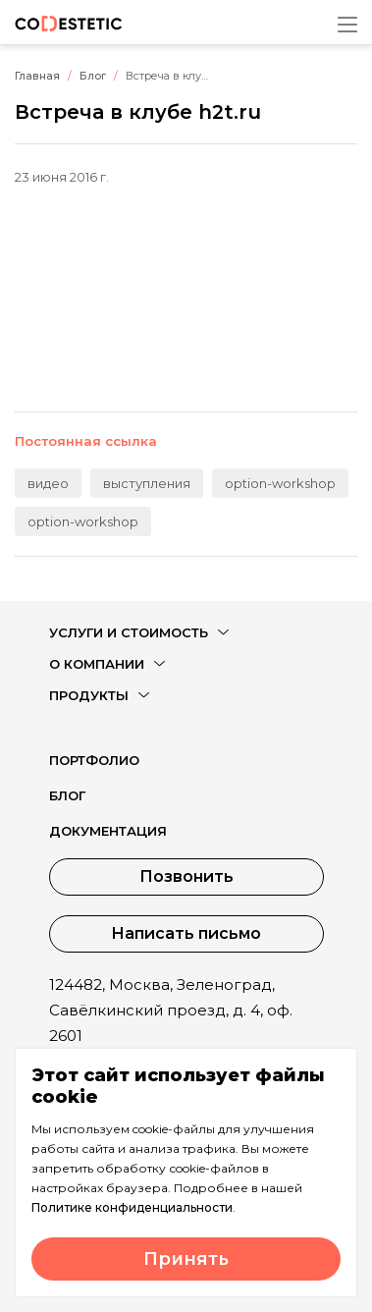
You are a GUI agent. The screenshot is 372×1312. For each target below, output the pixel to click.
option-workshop (280, 483)
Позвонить (186, 876)
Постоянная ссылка (86, 441)
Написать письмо (186, 933)
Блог (93, 75)
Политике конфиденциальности (132, 1207)
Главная (37, 75)
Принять (186, 1259)
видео (48, 483)
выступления (146, 483)
